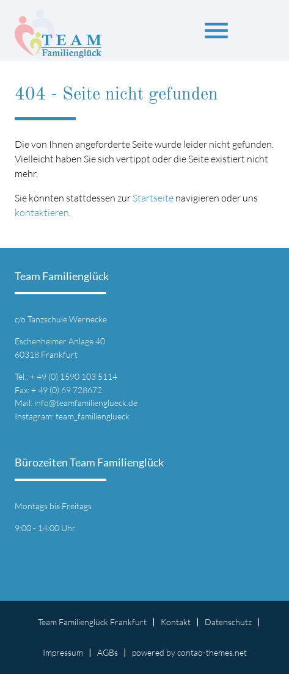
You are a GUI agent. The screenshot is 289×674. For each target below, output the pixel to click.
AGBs (107, 652)
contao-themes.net (212, 652)
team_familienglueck (93, 416)
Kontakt (176, 622)
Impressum (63, 652)
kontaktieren (42, 212)
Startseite (153, 198)
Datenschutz (228, 622)
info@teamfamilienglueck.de (85, 402)
